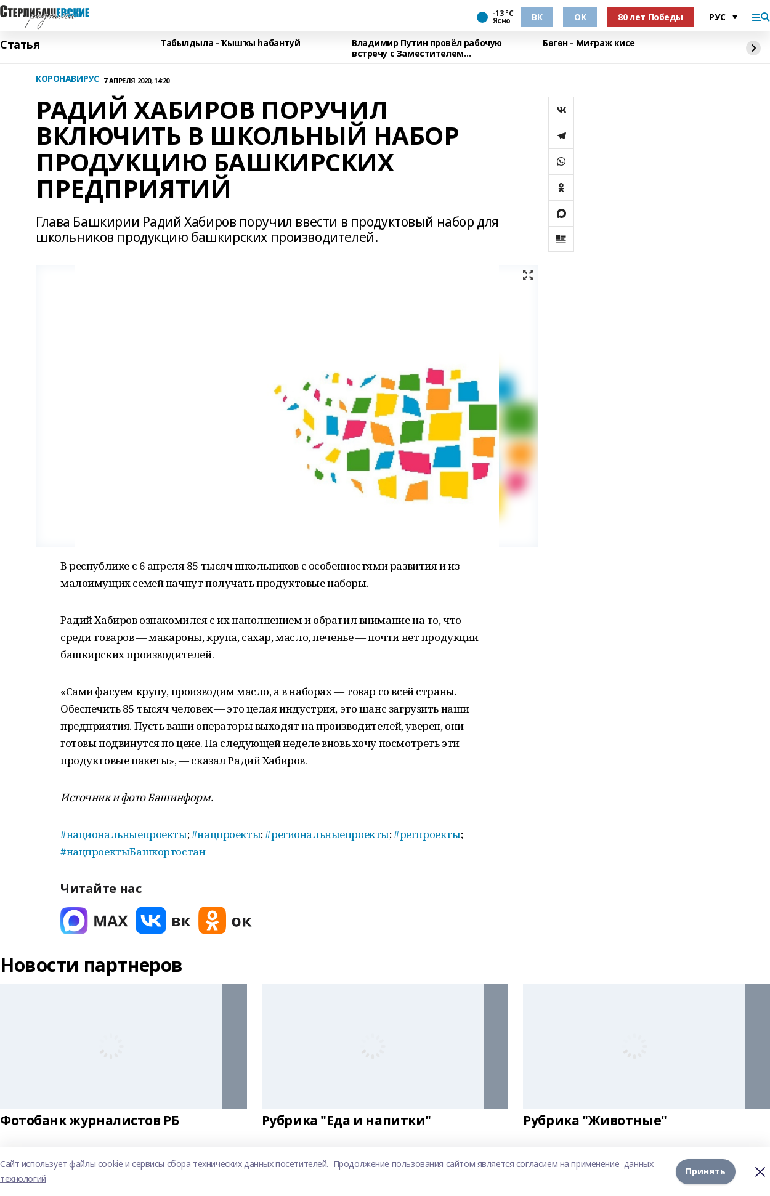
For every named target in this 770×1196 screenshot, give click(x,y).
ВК (537, 17)
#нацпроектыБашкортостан (132, 851)
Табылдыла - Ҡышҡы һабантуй (230, 43)
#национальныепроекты (123, 834)
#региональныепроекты (327, 834)
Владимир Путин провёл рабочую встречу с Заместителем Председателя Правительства (427, 48)
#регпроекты (426, 834)
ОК (580, 17)
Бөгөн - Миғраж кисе (589, 43)
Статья (19, 45)
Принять (706, 1171)
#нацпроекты (226, 834)
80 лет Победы (650, 17)
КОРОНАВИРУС (67, 79)
